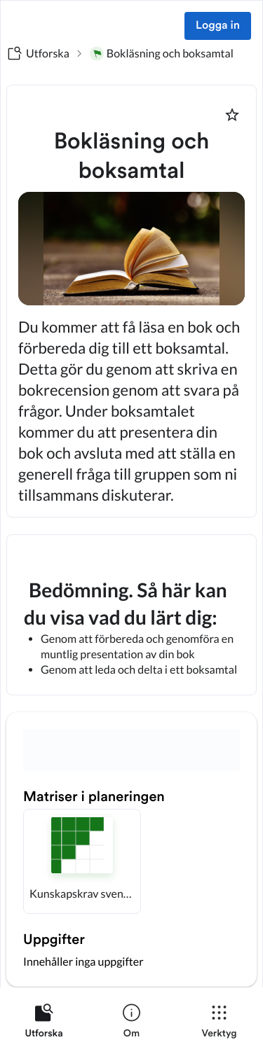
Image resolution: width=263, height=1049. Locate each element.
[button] (82, 861)
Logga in (218, 26)
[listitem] (44, 1023)
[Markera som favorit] (232, 114)
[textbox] (131, 615)
